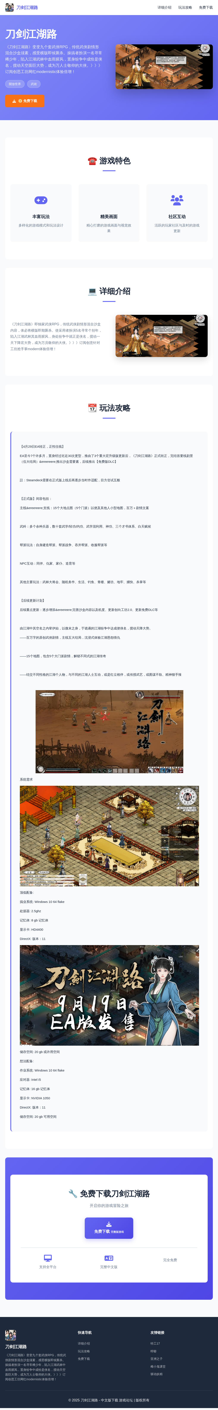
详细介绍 (164, 7)
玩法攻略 (185, 7)
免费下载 (206, 7)
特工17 (155, 1345)
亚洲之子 (157, 1360)
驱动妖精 (157, 1376)
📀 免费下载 (25, 101)
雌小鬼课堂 (158, 1368)
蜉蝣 (154, 1353)
